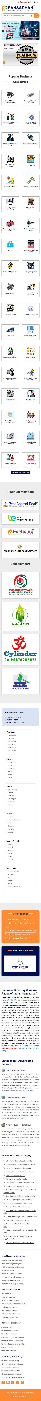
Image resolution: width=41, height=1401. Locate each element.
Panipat (10, 771)
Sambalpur (11, 802)
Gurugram (11, 768)
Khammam (11, 744)
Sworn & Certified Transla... (12, 1274)
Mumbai (10, 874)
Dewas (10, 859)
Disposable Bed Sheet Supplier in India (20, 1183)
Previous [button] (3, 964)
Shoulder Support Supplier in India (18, 1207)
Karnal (10, 774)
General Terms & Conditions (13, 1337)
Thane (10, 883)
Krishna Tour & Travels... (11, 1314)
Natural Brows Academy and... (14, 1304)
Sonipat (10, 777)
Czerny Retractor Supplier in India (18, 1168)
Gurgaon (11, 765)
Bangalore (11, 817)
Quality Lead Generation (12, 1374)
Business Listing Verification (13, 1364)
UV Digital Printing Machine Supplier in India (21, 1217)
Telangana (11, 732)
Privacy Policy (7, 1347)
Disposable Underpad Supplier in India (20, 1242)
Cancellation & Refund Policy (13, 1344)
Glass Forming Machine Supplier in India (20, 1165)
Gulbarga (11, 826)
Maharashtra (11, 868)
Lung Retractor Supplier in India (17, 1220)
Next (37, 31)
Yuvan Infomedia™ (27, 1393)
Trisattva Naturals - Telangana (17, 919)
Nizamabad (12, 741)
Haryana (10, 759)
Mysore (10, 823)
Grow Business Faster (10, 1371)
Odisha (9, 786)
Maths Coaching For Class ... (13, 1284)
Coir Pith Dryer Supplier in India (17, 1186)
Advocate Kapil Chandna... (12, 1300)
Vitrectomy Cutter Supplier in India (19, 1161)
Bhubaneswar (12, 790)
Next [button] (38, 964)
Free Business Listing (10, 1361)
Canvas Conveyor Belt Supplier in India (20, 1172)
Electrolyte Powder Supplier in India (19, 1203)
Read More (29, 1091)
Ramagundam (12, 750)
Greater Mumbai (13, 871)
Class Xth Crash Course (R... (13, 1277)
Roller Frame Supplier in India (16, 1179)
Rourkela (11, 796)
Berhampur (12, 799)
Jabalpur (10, 850)
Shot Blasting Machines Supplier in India (20, 1196)
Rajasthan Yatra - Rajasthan (16, 938)
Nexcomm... (7, 1294)
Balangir (10, 805)
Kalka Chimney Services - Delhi (17, 934)
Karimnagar (12, 747)
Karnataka (10, 814)
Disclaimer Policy (9, 1351)
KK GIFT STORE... (8, 1297)
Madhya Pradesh (13, 841)
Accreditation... (8, 1270)
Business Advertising (10, 1367)
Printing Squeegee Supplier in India (19, 1200)
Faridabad (11, 762)
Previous (3, 31)
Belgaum (11, 832)
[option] (20, 54)
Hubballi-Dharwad (14, 820)
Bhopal (10, 847)
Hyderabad (12, 735)
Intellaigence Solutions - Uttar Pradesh (20, 930)
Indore (10, 844)
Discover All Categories (20, 472)
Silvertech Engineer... (10, 1307)
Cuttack (10, 793)
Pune (9, 877)
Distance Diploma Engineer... (13, 1267)
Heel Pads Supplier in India (15, 1175)
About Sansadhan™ (10, 1330)
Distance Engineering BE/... (12, 1264)
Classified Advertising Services (14, 1377)
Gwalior (10, 853)
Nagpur (10, 880)
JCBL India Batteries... (10, 1317)
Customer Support (9, 1334)
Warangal (11, 738)
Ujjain (10, 856)
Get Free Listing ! (28, 2)
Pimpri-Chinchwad (14, 886)
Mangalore (11, 829)
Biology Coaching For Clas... (13, 1280)
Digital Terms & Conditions (12, 1341)
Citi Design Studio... (9, 1310)
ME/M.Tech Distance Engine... (13, 1260)
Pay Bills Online (8, 1327)
